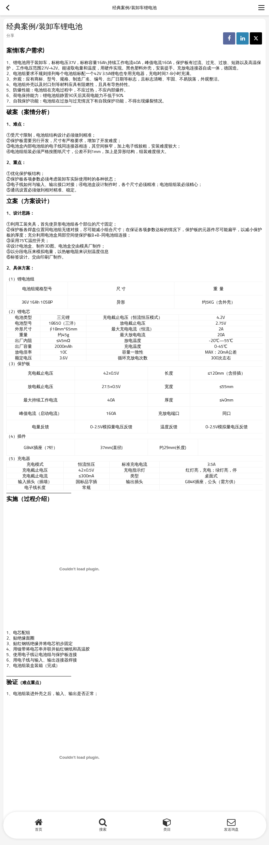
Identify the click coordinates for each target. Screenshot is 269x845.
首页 (38, 829)
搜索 (103, 829)
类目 (167, 829)
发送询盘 (231, 829)
